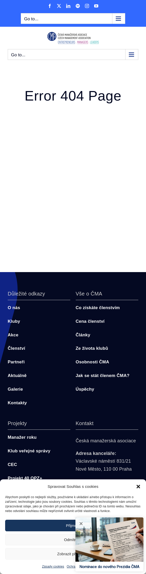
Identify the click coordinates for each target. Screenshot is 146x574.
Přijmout (73, 525)
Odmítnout (73, 539)
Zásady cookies (53, 566)
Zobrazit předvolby (73, 554)
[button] (138, 486)
